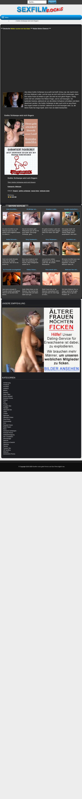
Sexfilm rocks (4, 21)
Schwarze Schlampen (9, 431)
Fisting (5, 404)
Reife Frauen (7, 427)
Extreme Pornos (8, 398)
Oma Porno (6, 419)
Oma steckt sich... (51, 269)
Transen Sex (7, 448)
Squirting (6, 444)
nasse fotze (35, 191)
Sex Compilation (8, 436)
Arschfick (6, 386)
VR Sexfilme (7, 450)
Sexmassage (7, 438)
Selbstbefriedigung (8, 435)
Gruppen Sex (7, 406)
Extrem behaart (7, 396)
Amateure (6, 385)
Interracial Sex (7, 410)
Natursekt (6, 415)
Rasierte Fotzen (8, 425)
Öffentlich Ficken (8, 417)
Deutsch (5, 392)
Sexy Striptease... (52, 239)
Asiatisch (6, 388)
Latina (5, 411)
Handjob (5, 408)
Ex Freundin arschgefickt (12, 269)
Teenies (5, 446)
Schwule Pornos (8, 433)
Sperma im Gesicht (9, 442)
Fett (4, 402)
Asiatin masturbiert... (71, 209)
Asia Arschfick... (12, 209)
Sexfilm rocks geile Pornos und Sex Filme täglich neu (49, 466)
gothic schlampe (24, 191)
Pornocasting (7, 421)
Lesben (5, 413)
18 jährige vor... (32, 209)
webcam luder (45, 191)
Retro (5, 429)
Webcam (12, 21)
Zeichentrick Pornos (9, 454)
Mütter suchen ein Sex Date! (20, 28)
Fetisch (5, 400)
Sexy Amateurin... (32, 239)
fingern (15, 191)
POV (4, 423)
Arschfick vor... (71, 239)
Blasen (5, 390)
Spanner (5, 440)
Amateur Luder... (51, 209)
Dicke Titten (6, 394)
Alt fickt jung (7, 383)
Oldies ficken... (32, 269)
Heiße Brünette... (12, 239)
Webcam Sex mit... (71, 269)
